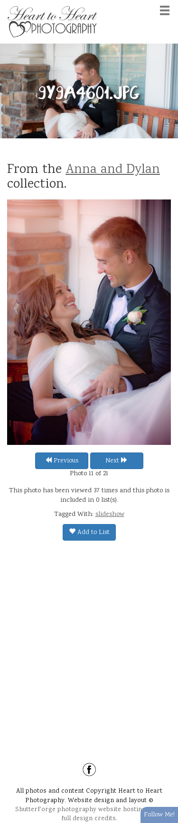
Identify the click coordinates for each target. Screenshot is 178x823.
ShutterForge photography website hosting (80, 809)
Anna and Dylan (113, 170)
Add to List (89, 532)
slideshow (109, 514)
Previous (61, 461)
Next (116, 461)
